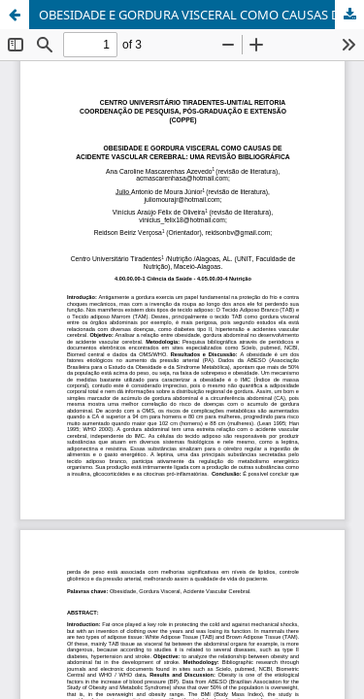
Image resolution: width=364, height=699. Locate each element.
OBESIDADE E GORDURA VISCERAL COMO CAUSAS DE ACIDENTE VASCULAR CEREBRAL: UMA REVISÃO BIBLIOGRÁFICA (201, 14)
